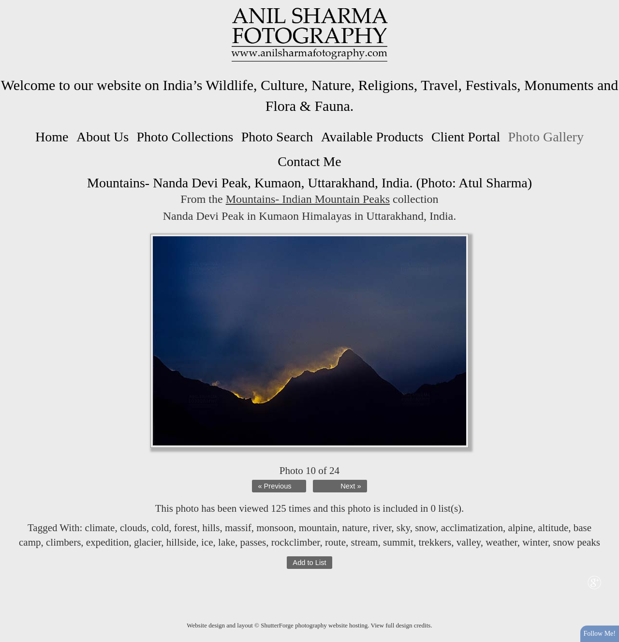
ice (207, 542)
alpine (520, 528)
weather (501, 542)
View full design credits (401, 625)
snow (425, 528)
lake (226, 542)
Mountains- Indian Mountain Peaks (308, 199)
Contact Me (309, 161)
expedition (107, 542)
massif (238, 528)
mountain (318, 528)
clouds (133, 528)
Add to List (309, 562)
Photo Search (277, 136)
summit (398, 542)
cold (160, 528)
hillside (181, 542)
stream (364, 542)
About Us (102, 136)
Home (51, 136)
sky (403, 528)
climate (100, 528)
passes (253, 542)
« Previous (274, 486)
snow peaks (576, 542)
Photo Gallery (546, 136)
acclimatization (472, 528)
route (335, 542)
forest (185, 528)
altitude (553, 528)
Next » (350, 486)
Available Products (372, 136)
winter (535, 542)
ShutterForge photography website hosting (314, 625)
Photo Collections (184, 136)
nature (355, 528)
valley (469, 542)
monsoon (275, 528)
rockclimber (295, 542)
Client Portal (465, 136)
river (382, 528)
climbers (63, 542)
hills (211, 528)
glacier (147, 542)
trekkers (435, 542)
